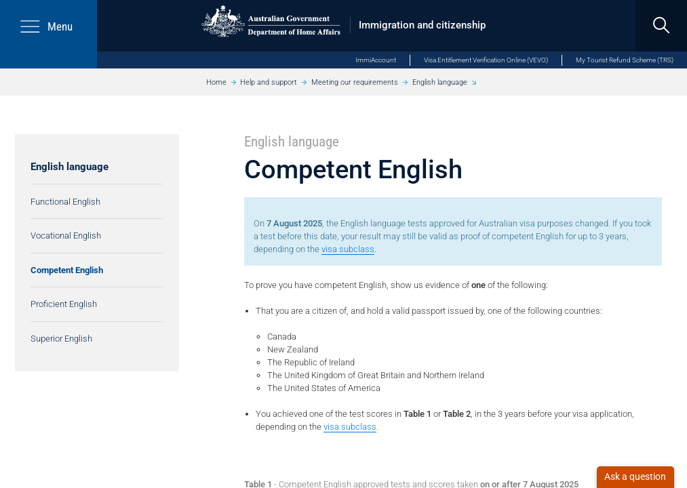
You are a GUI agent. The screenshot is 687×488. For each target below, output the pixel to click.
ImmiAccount (375, 60)
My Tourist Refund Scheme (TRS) (624, 60)
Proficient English (64, 304)
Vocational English (66, 235)
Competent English (67, 270)
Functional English (65, 202)
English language (439, 82)
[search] (661, 26)
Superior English (61, 338)
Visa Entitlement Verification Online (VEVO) (486, 60)
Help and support (268, 82)
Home (216, 82)
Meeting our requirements (354, 82)
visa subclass (347, 249)
